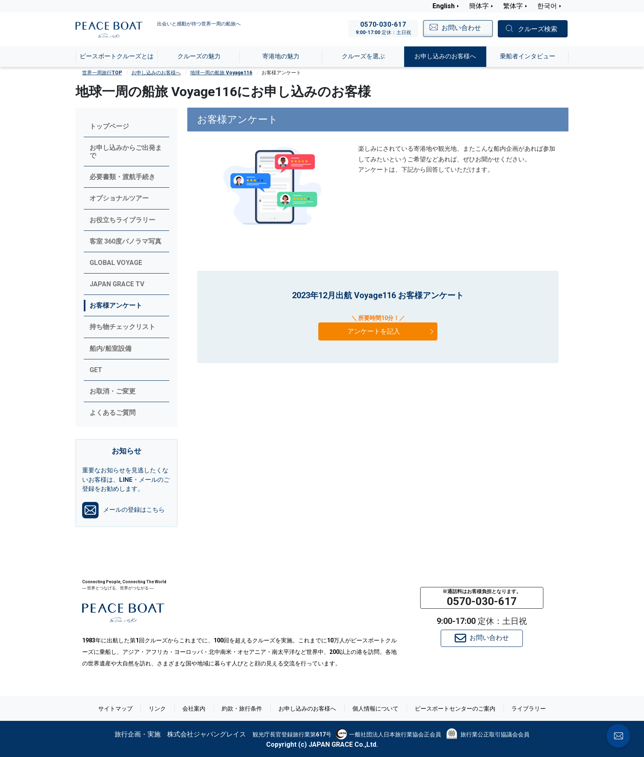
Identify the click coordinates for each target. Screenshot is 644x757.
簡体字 (479, 6)
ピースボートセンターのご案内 (455, 708)
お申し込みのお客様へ (156, 73)
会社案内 (193, 708)
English (443, 6)
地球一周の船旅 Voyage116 (221, 73)
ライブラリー (529, 708)
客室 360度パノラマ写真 (125, 241)
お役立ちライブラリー (122, 220)
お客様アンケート (116, 305)
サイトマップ (115, 708)
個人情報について (375, 708)
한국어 (547, 6)
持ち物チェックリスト (122, 327)
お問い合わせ (482, 638)
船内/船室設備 (110, 348)
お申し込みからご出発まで (126, 151)
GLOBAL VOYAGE (116, 263)
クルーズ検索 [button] (537, 29)
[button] (481, 598)
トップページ (109, 126)
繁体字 (513, 6)
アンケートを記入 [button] (391, 331)
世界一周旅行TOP (102, 73)
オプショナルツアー (119, 198)
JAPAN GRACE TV (117, 284)
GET (96, 370)
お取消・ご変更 (113, 391)
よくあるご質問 (113, 412)
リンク (157, 708)
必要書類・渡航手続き (122, 177)
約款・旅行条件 (242, 708)
